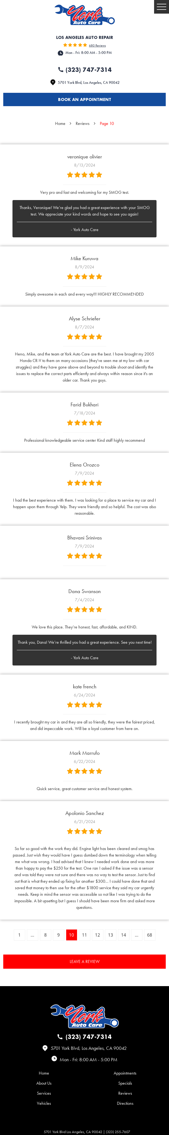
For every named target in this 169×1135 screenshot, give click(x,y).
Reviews (83, 123)
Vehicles (44, 1103)
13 (110, 935)
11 (84, 935)
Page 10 (107, 123)
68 (149, 935)
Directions (125, 1103)
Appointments (125, 1073)
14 (123, 935)
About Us (44, 1083)
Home (60, 123)
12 (97, 935)
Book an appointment (84, 99)
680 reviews (97, 45)
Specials (125, 1083)
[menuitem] (44, 1073)
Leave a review (85, 961)
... (32, 935)
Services (44, 1093)
